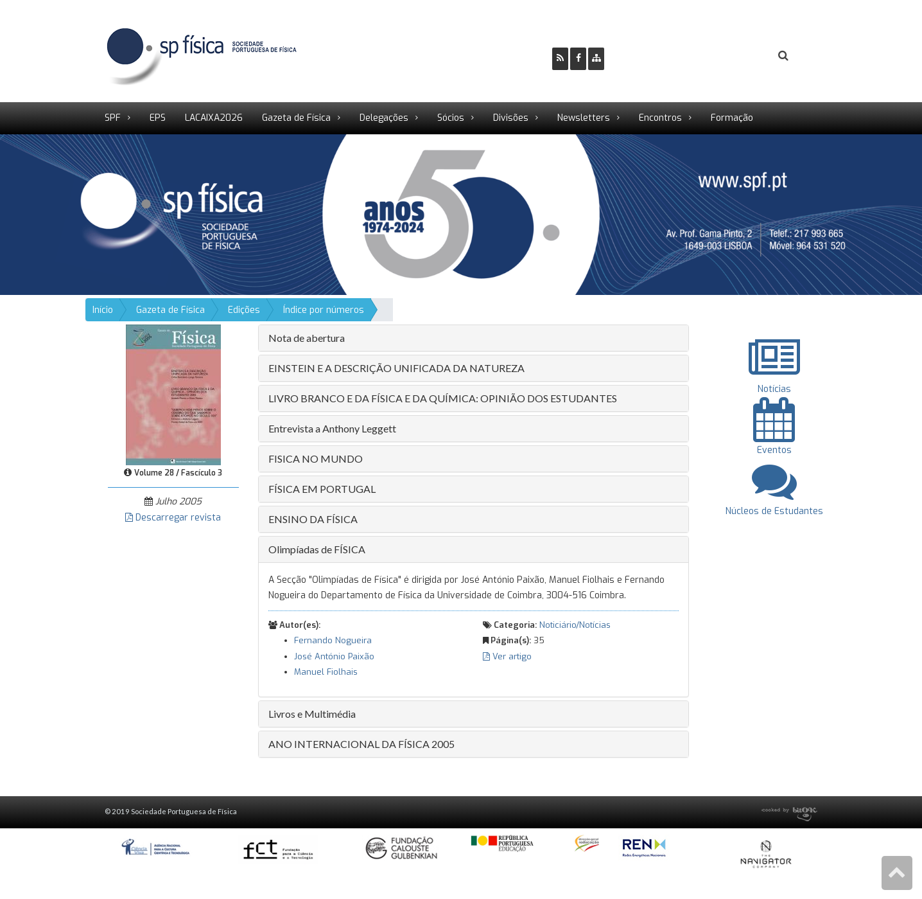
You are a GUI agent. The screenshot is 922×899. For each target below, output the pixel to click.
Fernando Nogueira (333, 640)
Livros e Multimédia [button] (312, 714)
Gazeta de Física (296, 118)
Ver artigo (507, 656)
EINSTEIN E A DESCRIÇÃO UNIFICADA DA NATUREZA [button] (396, 368)
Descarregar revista (173, 518)
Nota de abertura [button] (306, 338)
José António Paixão (334, 656)
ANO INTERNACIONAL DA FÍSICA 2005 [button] (361, 744)
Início (102, 310)
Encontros (660, 118)
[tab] (473, 338)
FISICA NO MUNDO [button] (315, 458)
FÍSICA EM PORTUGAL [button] (322, 489)
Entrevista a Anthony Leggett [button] (332, 428)
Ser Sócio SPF (657, 55)
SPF (113, 118)
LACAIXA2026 (214, 118)
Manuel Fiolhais (326, 671)
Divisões (510, 118)
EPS (158, 118)
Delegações (384, 118)
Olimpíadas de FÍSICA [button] (316, 549)
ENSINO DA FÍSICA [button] (313, 519)
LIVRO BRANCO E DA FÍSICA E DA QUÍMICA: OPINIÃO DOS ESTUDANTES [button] (442, 398)
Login (731, 55)
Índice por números (323, 310)
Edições (244, 310)
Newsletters (583, 118)
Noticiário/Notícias (575, 624)
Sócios (450, 118)
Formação (732, 118)
